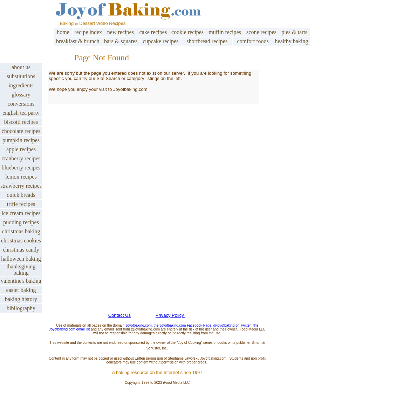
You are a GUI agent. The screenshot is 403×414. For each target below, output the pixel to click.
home (63, 32)
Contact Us (119, 315)
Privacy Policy (170, 315)
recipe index (88, 32)
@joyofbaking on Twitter (232, 325)
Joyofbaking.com (138, 325)
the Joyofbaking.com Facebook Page (183, 325)
